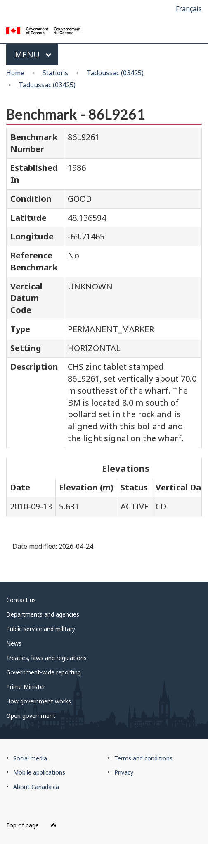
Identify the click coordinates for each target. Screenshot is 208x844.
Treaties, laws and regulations (46, 658)
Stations (55, 72)
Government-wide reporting (43, 672)
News (13, 643)
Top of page (31, 825)
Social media (30, 758)
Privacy (123, 772)
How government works (38, 701)
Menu (33, 54)
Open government (30, 716)
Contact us (21, 600)
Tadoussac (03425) (115, 72)
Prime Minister (25, 687)
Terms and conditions (143, 758)
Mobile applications (39, 772)
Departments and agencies (42, 614)
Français (189, 8)
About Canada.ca (36, 787)
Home (15, 72)
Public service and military (40, 629)
